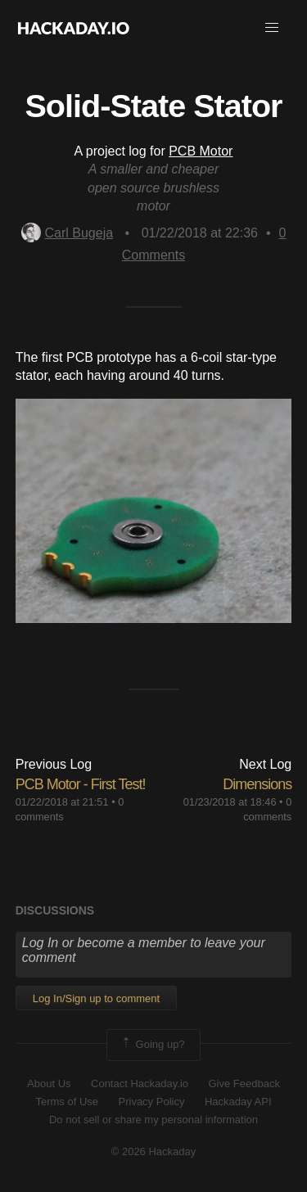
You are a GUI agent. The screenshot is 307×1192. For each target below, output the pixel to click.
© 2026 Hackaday (153, 1151)
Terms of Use (66, 1101)
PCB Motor (201, 151)
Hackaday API (238, 1101)
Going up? (152, 1045)
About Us (48, 1083)
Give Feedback (243, 1083)
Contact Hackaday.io (139, 1083)
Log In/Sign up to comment (96, 998)
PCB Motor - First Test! (81, 784)
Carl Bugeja (67, 233)
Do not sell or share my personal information (153, 1119)
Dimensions (257, 784)
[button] (272, 28)
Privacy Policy (152, 1101)
